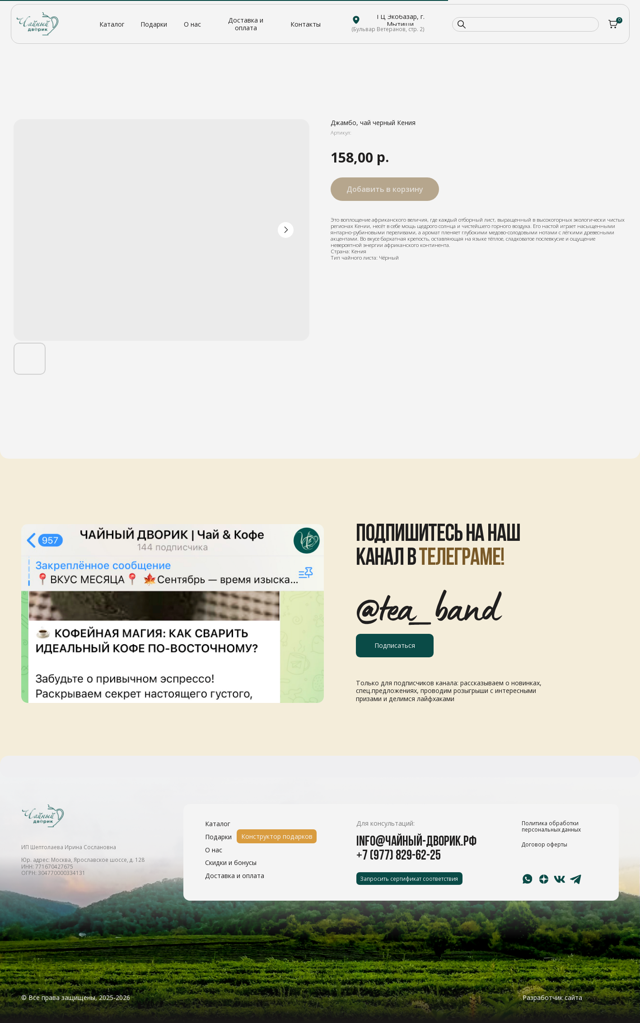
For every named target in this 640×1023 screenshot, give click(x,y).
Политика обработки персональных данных (551, 826)
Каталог (217, 823)
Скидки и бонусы (231, 862)
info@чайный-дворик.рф (416, 842)
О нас (213, 850)
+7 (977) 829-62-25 (398, 856)
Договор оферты (544, 844)
